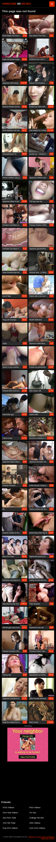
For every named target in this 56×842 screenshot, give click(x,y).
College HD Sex (36, 818)
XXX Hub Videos (10, 812)
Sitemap (31, 837)
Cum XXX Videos (37, 828)
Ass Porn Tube (9, 818)
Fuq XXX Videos (10, 828)
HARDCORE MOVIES (16, 3)
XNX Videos (34, 823)
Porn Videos (34, 807)
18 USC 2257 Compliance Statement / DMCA (45, 837)
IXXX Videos (8, 807)
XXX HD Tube (9, 823)
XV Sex (32, 812)
